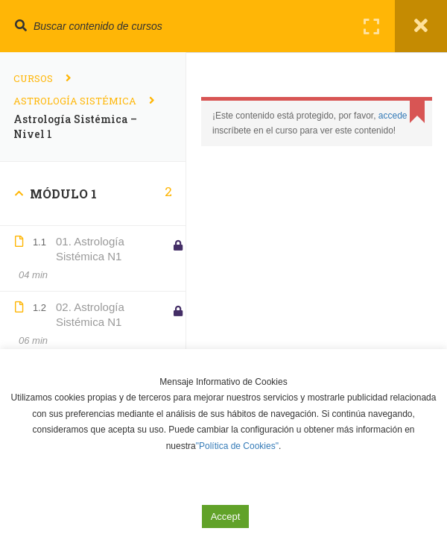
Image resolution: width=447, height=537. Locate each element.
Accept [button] (226, 516)
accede (393, 115)
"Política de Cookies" (237, 446)
